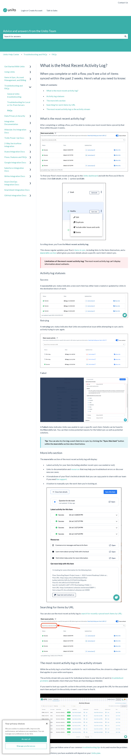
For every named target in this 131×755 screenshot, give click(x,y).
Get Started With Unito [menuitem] (14, 66)
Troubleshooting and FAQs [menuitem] (13, 87)
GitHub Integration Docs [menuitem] (15, 195)
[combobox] (63, 36)
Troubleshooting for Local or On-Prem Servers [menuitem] (18, 103)
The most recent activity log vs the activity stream (68, 109)
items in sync (80, 250)
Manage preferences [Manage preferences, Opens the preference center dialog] (26, 751)
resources (75, 469)
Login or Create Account (31, 10)
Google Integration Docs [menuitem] (15, 162)
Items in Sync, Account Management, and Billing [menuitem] (15, 78)
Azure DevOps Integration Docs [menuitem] (11, 183)
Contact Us (123, 2)
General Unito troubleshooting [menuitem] (14, 95)
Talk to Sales (51, 10)
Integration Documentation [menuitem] (11, 122)
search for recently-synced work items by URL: (101, 613)
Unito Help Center (11, 54)
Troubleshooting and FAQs (35, 54)
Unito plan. (96, 753)
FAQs (54, 54)
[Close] (47, 728)
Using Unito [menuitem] (9, 72)
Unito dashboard (90, 175)
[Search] (125, 36)
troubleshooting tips (91, 747)
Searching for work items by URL (60, 105)
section (48, 253)
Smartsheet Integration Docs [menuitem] (17, 190)
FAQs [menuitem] (9, 110)
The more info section (56, 100)
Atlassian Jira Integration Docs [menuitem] (15, 131)
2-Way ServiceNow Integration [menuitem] (12, 144)
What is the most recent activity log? (62, 90)
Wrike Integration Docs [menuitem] (14, 176)
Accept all (26, 744)
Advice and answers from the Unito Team (29, 31)
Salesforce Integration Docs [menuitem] (14, 169)
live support (61, 479)
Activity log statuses (55, 96)
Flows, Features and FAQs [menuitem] (15, 157)
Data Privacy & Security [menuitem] (14, 116)
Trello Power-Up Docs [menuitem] (14, 138)
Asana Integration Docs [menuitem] (14, 151)
